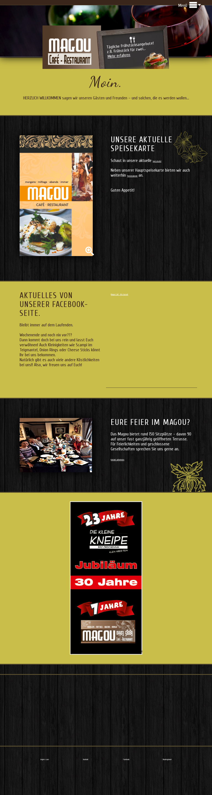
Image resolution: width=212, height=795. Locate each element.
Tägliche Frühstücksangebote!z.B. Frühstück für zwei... (131, 64)
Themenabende (139, 199)
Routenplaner (167, 782)
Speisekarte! (163, 184)
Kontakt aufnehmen (126, 482)
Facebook (126, 782)
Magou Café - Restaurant (131, 317)
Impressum (45, 782)
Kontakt (85, 782)
